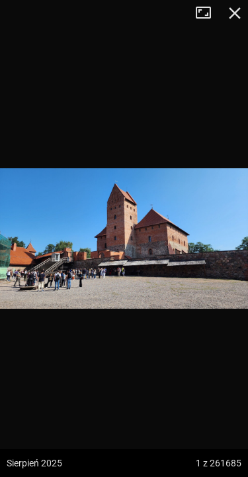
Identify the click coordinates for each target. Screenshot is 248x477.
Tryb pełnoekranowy (208, 13)
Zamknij (235, 13)
